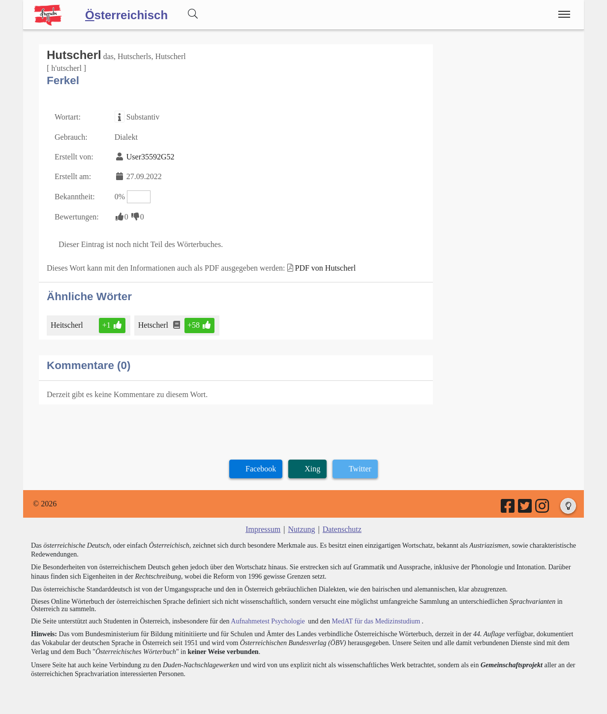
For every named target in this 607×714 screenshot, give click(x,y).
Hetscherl (154, 325)
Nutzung (301, 529)
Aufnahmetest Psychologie (267, 621)
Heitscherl (68, 325)
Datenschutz (342, 529)
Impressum (262, 529)
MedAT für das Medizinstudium (376, 621)
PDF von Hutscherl (325, 268)
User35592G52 (150, 157)
